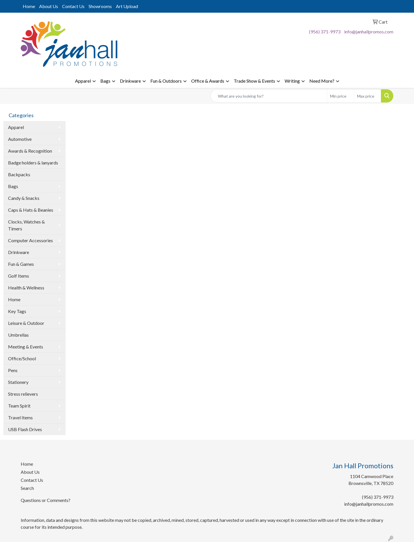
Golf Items (18, 275)
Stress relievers (23, 394)
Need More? (321, 81)
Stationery (18, 382)
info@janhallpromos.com (368, 31)
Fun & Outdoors (166, 81)
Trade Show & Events (254, 81)
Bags (105, 81)
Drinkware (130, 81)
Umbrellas (18, 335)
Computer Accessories (30, 240)
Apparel (83, 81)
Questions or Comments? (45, 500)
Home (29, 6)
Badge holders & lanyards (33, 162)
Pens (13, 370)
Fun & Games (21, 264)
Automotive (20, 139)
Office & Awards (207, 81)
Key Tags (17, 311)
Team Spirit (19, 405)
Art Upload (127, 6)
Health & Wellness (26, 287)
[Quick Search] (268, 96)
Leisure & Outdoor (26, 323)
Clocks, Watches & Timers (26, 225)
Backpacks (19, 174)
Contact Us (73, 6)
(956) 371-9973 (324, 31)
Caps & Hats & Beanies (30, 210)
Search (27, 488)
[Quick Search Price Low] (340, 96)
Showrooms (100, 6)
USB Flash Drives (25, 429)
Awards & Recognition (30, 150)
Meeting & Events (25, 346)
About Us (48, 6)
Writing (292, 81)
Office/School (22, 358)
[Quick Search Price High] (367, 96)
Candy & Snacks (23, 198)
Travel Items (20, 417)
